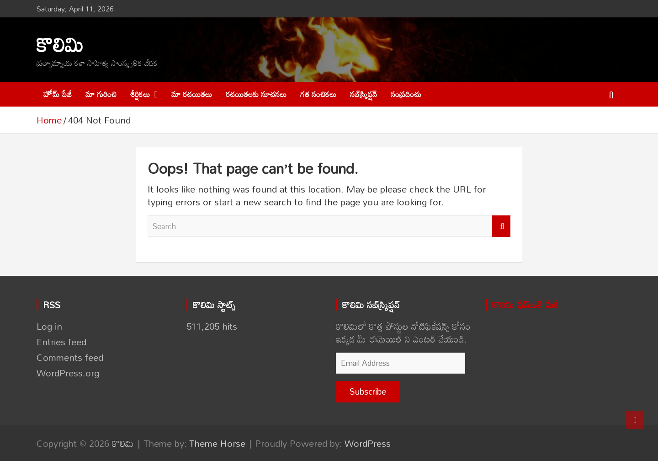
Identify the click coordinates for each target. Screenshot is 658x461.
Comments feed (70, 357)
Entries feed (61, 341)
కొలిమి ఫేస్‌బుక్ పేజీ (525, 304)
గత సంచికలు (318, 94)
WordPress (368, 443)
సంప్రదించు (406, 94)
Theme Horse (217, 443)
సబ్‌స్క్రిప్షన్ (363, 94)
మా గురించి (101, 94)
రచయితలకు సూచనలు (256, 94)
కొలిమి (60, 44)
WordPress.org (68, 373)
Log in (49, 326)
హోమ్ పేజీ (57, 94)
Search (501, 226)
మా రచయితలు (191, 94)
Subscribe (368, 391)
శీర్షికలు (140, 94)
